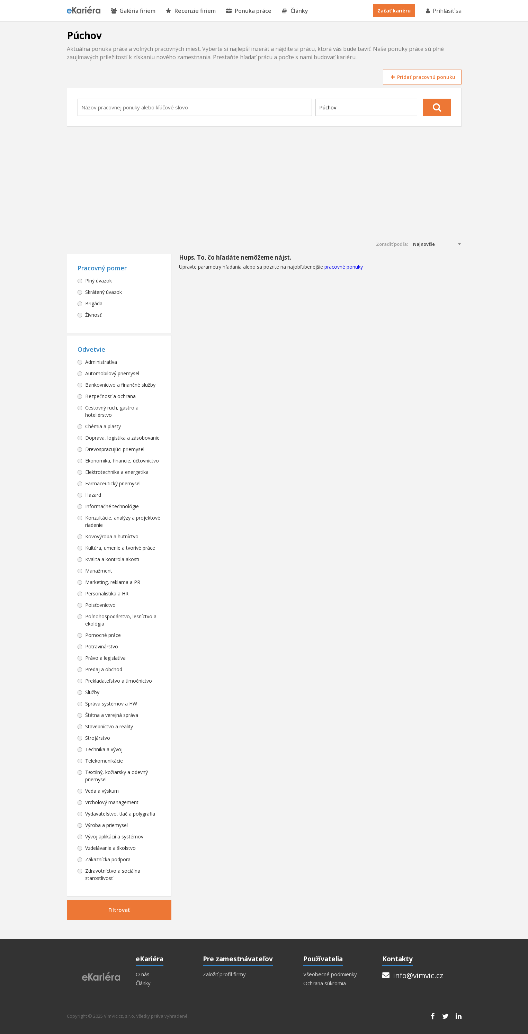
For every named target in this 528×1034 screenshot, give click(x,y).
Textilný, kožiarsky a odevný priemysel (116, 776)
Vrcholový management (111, 802)
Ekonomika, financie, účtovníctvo (122, 460)
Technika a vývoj (104, 749)
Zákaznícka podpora (108, 859)
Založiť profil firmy (224, 974)
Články (295, 11)
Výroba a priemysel (106, 825)
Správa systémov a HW (111, 703)
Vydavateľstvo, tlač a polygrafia (120, 813)
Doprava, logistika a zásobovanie (122, 437)
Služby (92, 692)
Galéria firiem (133, 11)
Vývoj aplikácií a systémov (114, 836)
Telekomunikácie (104, 760)
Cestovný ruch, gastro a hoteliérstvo (111, 411)
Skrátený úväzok (103, 292)
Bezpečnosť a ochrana (110, 396)
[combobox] (195, 107)
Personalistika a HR (106, 593)
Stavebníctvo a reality (109, 726)
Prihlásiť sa (443, 11)
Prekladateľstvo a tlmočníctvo (118, 680)
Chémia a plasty (103, 426)
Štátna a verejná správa (111, 715)
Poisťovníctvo (100, 605)
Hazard (93, 495)
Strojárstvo (97, 738)
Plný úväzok (98, 280)
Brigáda (93, 303)
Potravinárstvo (101, 646)
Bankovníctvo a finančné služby (120, 384)
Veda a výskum (102, 791)
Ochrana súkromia (324, 983)
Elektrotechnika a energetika (117, 472)
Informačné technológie (112, 506)
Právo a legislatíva (105, 658)
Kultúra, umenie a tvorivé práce (120, 548)
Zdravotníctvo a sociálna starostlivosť (112, 874)
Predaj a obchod (103, 669)
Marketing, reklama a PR (112, 582)
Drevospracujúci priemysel (114, 449)
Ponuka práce (248, 11)
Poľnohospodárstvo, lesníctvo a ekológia (120, 620)
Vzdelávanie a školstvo (110, 848)
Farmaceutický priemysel (113, 483)
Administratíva (101, 362)
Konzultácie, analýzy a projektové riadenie (122, 521)
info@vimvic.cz (412, 975)
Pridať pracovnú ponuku (422, 77)
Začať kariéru (394, 10)
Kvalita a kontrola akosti (112, 559)
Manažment (98, 570)
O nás (143, 974)
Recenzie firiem (191, 11)
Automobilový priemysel (112, 373)
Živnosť (93, 315)
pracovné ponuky (343, 266)
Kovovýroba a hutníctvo (111, 536)
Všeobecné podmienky (330, 974)
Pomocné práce (103, 635)
